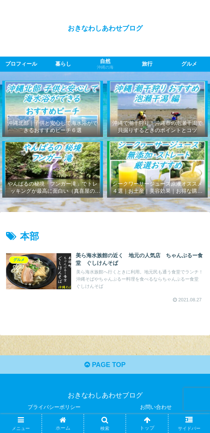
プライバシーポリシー (54, 409)
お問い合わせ (156, 409)
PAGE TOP (105, 366)
